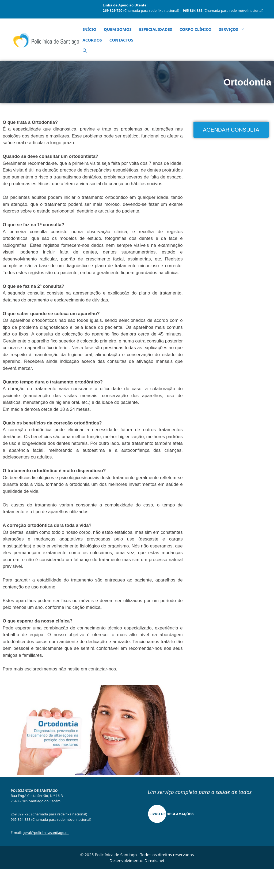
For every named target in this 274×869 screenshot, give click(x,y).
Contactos (121, 40)
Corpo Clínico (195, 29)
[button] (84, 50)
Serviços (234, 29)
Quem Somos (118, 29)
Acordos (92, 40)
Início (89, 29)
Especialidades (155, 29)
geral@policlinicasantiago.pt (45, 832)
